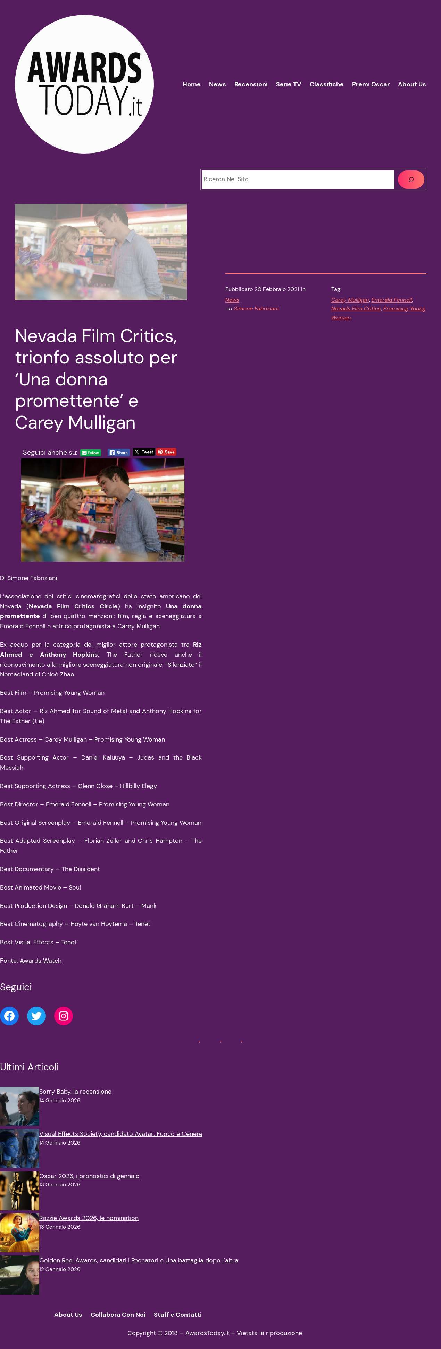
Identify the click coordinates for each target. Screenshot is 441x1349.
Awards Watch (40, 960)
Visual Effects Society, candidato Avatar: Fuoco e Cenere (120, 1134)
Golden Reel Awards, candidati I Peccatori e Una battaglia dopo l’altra (138, 1260)
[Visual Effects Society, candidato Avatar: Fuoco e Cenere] (19, 1150)
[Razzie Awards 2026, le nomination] (19, 1234)
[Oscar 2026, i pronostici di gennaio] (19, 1192)
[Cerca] (411, 179)
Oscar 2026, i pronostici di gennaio (89, 1176)
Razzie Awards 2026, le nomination (89, 1218)
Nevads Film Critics (356, 308)
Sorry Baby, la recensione (75, 1091)
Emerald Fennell (392, 300)
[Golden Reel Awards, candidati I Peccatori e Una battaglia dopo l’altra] (19, 1276)
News (232, 300)
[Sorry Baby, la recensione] (19, 1108)
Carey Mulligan (350, 300)
